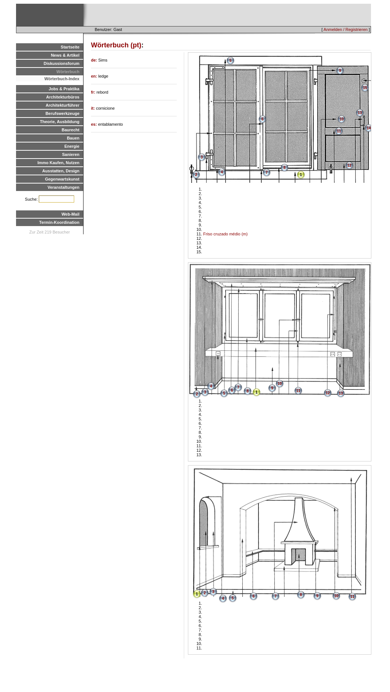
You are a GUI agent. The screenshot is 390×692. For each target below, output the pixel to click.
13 (360, 113)
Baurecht (70, 130)
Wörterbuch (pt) (116, 45)
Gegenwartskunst (62, 179)
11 (339, 131)
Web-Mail (70, 214)
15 (365, 88)
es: (94, 124)
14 (369, 128)
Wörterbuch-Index (61, 78)
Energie (72, 146)
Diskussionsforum (61, 63)
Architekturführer (62, 105)
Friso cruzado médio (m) (225, 234)
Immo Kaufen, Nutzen (58, 162)
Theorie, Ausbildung (59, 121)
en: (94, 76)
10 (341, 119)
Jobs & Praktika (63, 89)
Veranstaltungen (63, 187)
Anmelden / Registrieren (346, 29)
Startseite (70, 47)
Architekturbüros (62, 97)
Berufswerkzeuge (62, 113)
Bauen (73, 138)
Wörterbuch (67, 71)
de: (94, 60)
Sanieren (70, 154)
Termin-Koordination (59, 222)
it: (93, 108)
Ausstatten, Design (60, 171)
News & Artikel (65, 55)
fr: (94, 92)
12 (349, 165)
